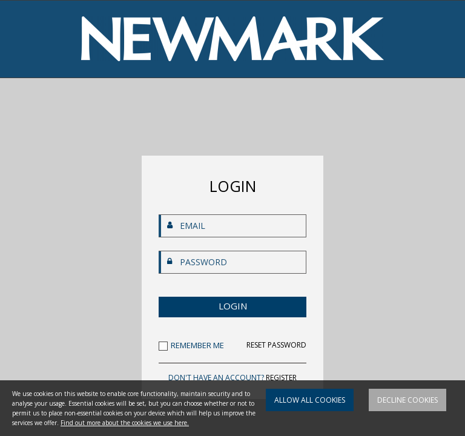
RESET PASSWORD (276, 345)
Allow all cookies (309, 400)
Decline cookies (407, 400)
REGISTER (281, 377)
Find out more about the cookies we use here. (125, 422)
